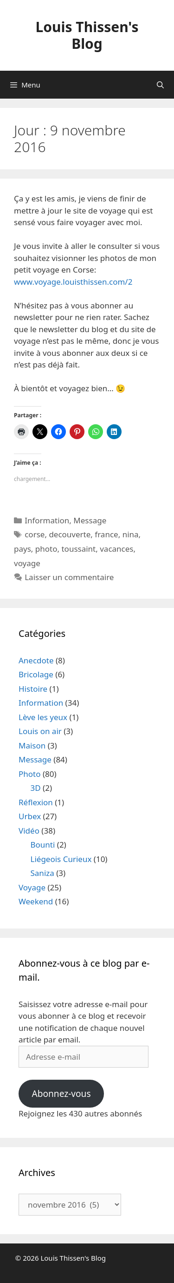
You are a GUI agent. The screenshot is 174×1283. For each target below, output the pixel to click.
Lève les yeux (43, 717)
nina (130, 534)
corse (35, 534)
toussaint (78, 548)
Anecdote (36, 660)
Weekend (36, 901)
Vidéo (29, 830)
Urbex (30, 816)
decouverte (69, 534)
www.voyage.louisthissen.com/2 (73, 281)
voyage (27, 563)
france (106, 534)
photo (46, 548)
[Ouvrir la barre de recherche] (160, 85)
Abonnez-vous (61, 1094)
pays (22, 548)
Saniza (42, 873)
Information (47, 520)
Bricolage (36, 674)
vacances (116, 548)
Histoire (33, 688)
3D (36, 787)
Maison (32, 745)
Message (89, 520)
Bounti (43, 844)
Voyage (32, 887)
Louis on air (40, 731)
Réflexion (36, 802)
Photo (30, 773)
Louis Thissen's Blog (87, 35)
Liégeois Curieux (61, 859)
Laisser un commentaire (69, 577)
